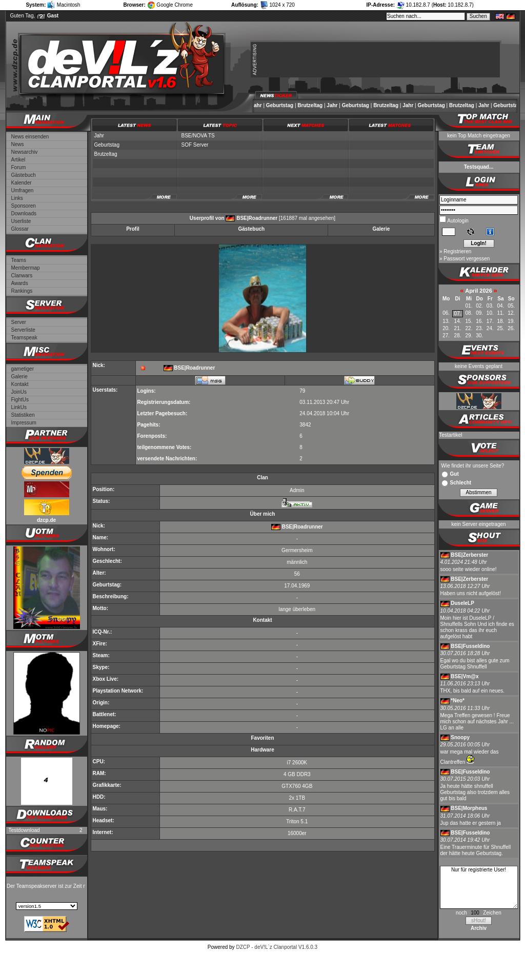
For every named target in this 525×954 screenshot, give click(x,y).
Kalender (21, 183)
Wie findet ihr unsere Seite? (472, 466)
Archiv (479, 928)
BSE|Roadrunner (256, 218)
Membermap (25, 268)
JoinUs (19, 392)
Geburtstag (282, 105)
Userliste (21, 221)
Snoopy (460, 737)
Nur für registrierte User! (479, 887)
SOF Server (195, 145)
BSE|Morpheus (469, 808)
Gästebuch (23, 175)
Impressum (23, 422)
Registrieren (457, 251)
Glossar (20, 229)
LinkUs (19, 407)
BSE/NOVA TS (198, 135)
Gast (52, 15)
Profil (132, 229)
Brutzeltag (312, 105)
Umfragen (22, 190)
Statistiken (23, 415)
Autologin (457, 221)
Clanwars (22, 275)
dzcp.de (46, 520)
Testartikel (450, 435)
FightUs (20, 399)
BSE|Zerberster (469, 555)
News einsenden (30, 136)
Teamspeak (24, 337)
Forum (18, 167)
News (17, 144)
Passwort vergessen (466, 258)
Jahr (259, 105)
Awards (19, 283)
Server (18, 322)
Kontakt (20, 384)
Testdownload (24, 830)
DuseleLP (462, 603)
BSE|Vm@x (464, 676)
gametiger (22, 369)
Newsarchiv (24, 152)
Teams (18, 260)
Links (17, 198)
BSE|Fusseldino (470, 646)
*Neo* (458, 700)
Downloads (23, 213)
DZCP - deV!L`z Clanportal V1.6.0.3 (276, 947)
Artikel (18, 160)
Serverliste (23, 330)
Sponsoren (23, 206)
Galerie (19, 376)
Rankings (22, 291)
